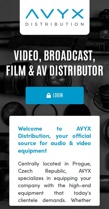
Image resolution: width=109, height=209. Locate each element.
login (55, 95)
